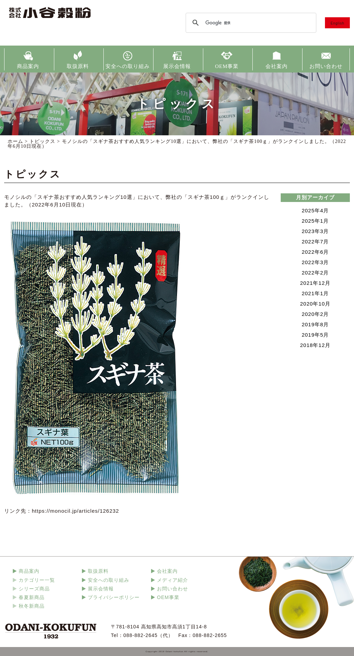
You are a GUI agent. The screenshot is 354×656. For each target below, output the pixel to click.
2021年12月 (315, 283)
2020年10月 (315, 304)
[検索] (250, 23)
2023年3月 (315, 231)
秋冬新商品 (32, 606)
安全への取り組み (127, 66)
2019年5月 (315, 335)
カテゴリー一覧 (37, 580)
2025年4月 (315, 210)
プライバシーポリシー (114, 597)
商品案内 (28, 66)
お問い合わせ (326, 66)
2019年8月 (315, 324)
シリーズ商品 (34, 588)
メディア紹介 (172, 580)
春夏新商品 (32, 597)
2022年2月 (315, 273)
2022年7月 (315, 241)
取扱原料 (78, 66)
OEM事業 (227, 66)
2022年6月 (315, 252)
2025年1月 (315, 221)
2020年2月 (315, 314)
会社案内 (277, 66)
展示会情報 (177, 66)
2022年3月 (315, 262)
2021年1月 (315, 293)
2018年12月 (315, 345)
